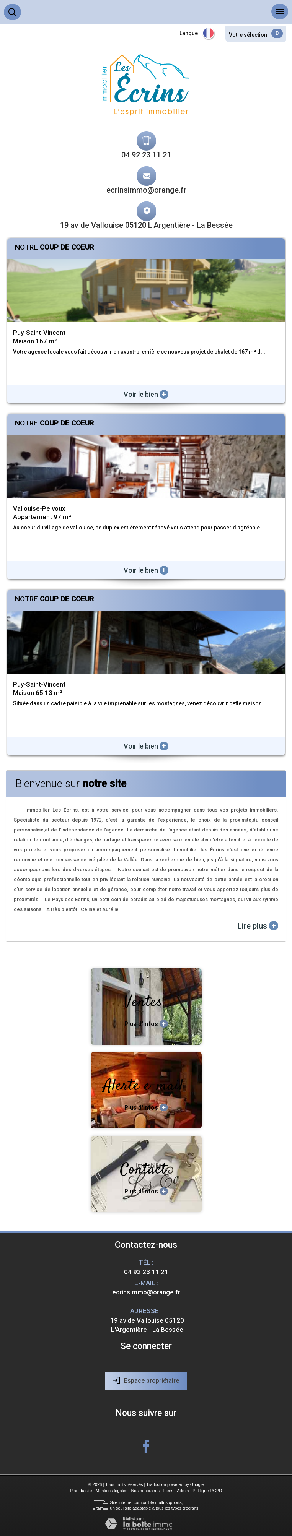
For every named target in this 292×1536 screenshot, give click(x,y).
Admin (183, 1490)
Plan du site (81, 1490)
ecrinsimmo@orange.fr (146, 190)
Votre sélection (248, 35)
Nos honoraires (145, 1490)
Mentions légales (111, 1490)
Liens (168, 1490)
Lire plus (258, 925)
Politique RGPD (207, 1490)
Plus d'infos (146, 1024)
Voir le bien (146, 394)
